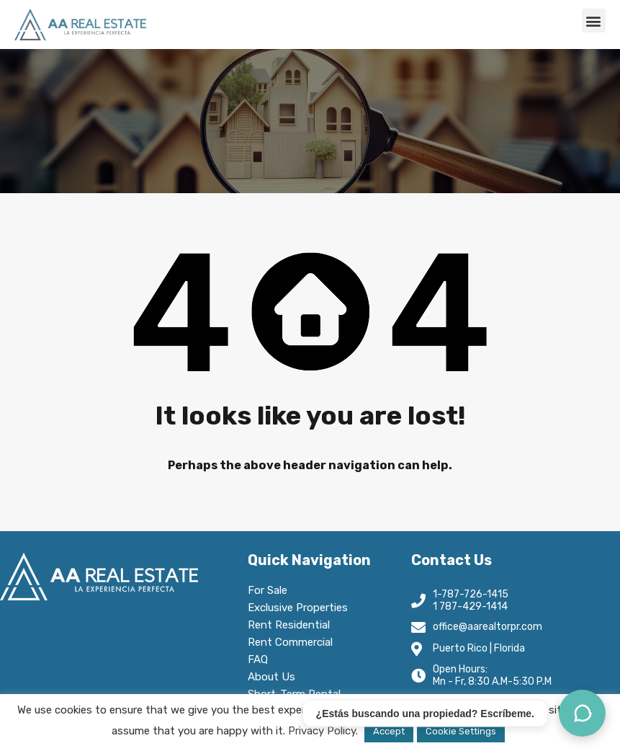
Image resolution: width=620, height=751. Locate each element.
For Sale (267, 590)
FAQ (258, 659)
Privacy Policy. (323, 730)
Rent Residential (292, 625)
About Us (275, 677)
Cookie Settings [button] (461, 731)
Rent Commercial (294, 642)
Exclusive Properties (298, 607)
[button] (594, 20)
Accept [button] (389, 731)
